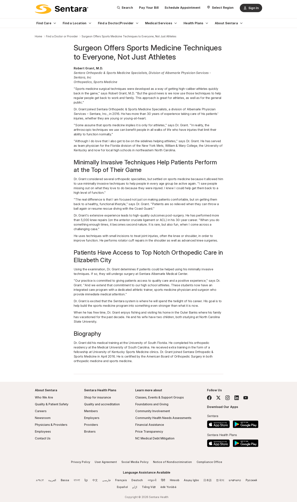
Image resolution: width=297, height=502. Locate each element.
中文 (95, 480)
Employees (43, 431)
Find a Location (75, 23)
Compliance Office (209, 462)
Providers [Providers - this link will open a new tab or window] (91, 425)
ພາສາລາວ (235, 480)
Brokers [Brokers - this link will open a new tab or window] (89, 431)
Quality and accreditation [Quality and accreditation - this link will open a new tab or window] (102, 404)
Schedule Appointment (182, 7)
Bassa (65, 480)
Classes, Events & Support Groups (159, 397)
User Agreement (106, 462)
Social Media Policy (134, 462)
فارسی (106, 480)
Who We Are (44, 397)
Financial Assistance (149, 425)
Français (121, 480)
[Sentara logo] (61, 9)
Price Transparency (149, 431)
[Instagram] (227, 397)
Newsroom (43, 418)
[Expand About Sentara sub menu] (241, 23)
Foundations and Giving (151, 404)
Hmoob (175, 480)
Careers (40, 411)
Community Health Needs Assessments (163, 418)
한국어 (220, 480)
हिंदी (163, 480)
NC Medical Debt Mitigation (154, 438)
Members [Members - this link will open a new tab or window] (91, 411)
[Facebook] (209, 397)
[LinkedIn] (236, 397)
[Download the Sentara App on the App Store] (218, 423)
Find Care (43, 23)
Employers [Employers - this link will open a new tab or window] (91, 418)
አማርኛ (40, 480)
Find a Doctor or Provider (62, 36)
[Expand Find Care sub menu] (55, 23)
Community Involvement (152, 411)
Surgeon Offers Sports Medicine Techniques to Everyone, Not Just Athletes (129, 36)
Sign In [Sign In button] (251, 8)
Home (38, 36)
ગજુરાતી (152, 480)
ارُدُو (134, 487)
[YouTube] (245, 397)
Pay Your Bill (149, 7)
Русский (251, 480)
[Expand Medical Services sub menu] (175, 23)
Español (122, 487)
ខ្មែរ (86, 480)
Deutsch (137, 480)
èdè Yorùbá (168, 487)
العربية (52, 480)
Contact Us (42, 438)
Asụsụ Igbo (191, 480)
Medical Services (158, 23)
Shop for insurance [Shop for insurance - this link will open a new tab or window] (97, 397)
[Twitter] (218, 397)
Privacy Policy (80, 462)
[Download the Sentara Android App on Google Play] (245, 423)
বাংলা (77, 480)
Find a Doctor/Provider (116, 23)
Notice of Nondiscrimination (172, 462)
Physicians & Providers (51, 425)
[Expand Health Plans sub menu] (207, 23)
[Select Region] (220, 7)
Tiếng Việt (149, 487)
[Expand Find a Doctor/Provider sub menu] (137, 23)
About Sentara (226, 23)
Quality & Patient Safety (51, 404)
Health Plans (193, 23)
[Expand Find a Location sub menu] (90, 23)
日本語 (207, 480)
